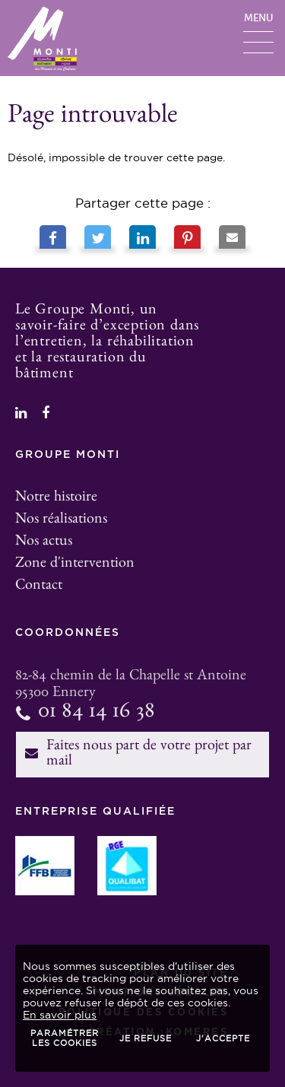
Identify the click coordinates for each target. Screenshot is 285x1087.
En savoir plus (60, 1015)
